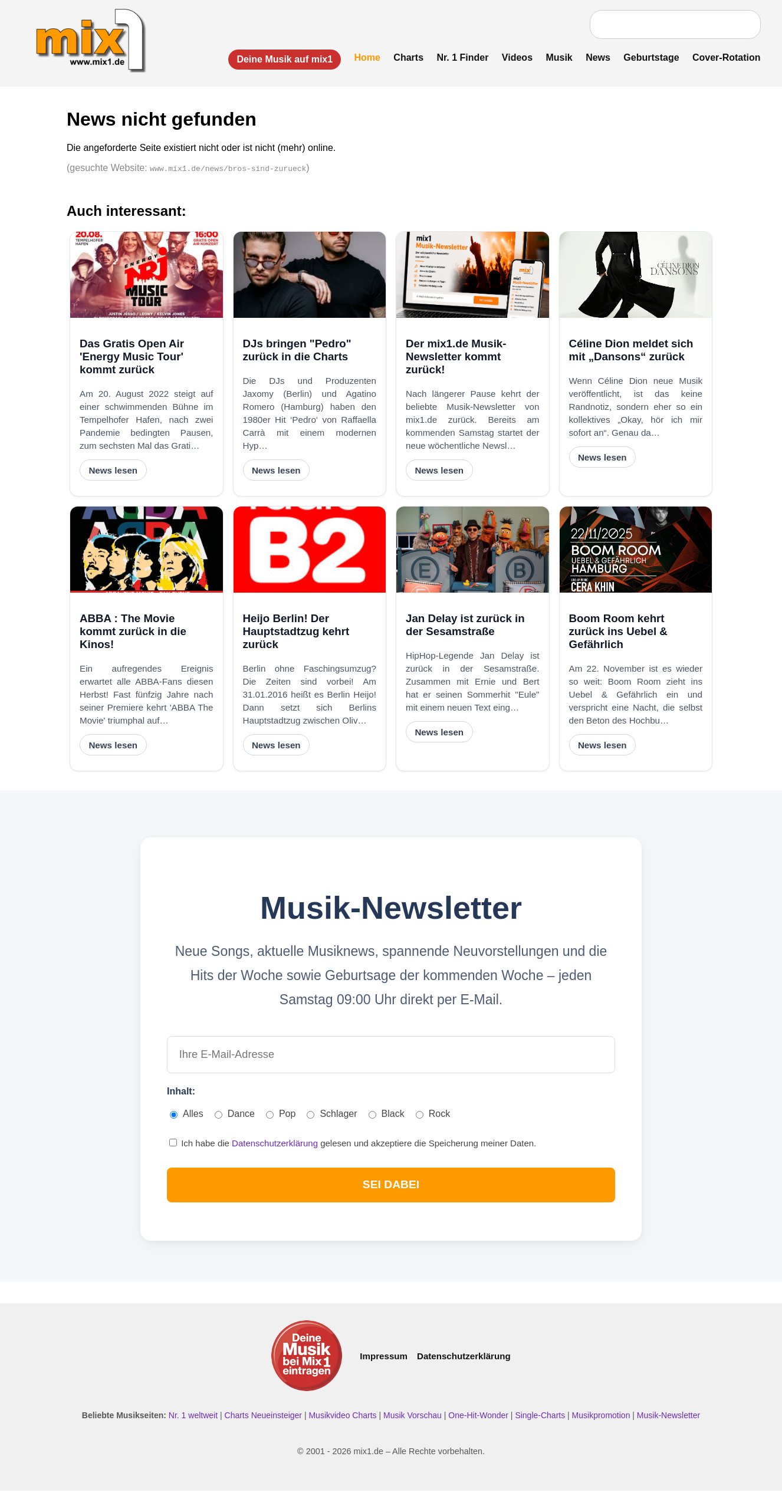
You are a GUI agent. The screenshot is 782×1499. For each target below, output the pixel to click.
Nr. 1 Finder (459, 57)
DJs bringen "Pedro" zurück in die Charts (297, 351)
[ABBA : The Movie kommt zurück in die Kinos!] (146, 551)
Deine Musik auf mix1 (282, 59)
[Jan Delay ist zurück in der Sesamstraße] (472, 551)
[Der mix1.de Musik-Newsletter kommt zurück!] (472, 277)
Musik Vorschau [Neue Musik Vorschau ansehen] (413, 1423)
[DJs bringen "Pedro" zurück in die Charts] (310, 277)
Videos (513, 57)
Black (387, 1119)
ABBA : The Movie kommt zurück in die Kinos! (133, 633)
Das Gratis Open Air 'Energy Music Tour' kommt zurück (132, 358)
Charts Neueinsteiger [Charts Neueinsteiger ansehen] (264, 1423)
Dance (235, 1119)
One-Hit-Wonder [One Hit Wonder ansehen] (479, 1423)
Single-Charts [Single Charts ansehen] (541, 1423)
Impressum (384, 1364)
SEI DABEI (391, 1191)
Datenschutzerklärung (276, 1148)
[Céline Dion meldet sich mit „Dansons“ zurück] (636, 277)
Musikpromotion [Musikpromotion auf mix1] (602, 1423)
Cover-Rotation (723, 57)
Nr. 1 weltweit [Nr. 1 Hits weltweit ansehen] (194, 1423)
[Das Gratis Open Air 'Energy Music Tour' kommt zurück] (146, 277)
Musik (556, 57)
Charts (405, 57)
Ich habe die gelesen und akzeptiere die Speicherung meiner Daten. (352, 1148)
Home (364, 57)
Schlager (332, 1119)
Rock (433, 1119)
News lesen (112, 472)
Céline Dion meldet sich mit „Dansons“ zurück (631, 351)
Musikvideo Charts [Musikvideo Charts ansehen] (343, 1423)
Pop (280, 1119)
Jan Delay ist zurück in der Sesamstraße (465, 626)
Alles (186, 1119)
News (595, 57)
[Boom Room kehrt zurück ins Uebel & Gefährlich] (636, 551)
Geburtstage (648, 57)
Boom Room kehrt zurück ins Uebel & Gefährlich (618, 633)
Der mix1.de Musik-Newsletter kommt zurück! (456, 358)
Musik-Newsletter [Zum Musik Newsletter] (668, 1423)
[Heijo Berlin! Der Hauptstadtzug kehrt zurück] (310, 551)
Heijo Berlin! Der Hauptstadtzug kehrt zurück (296, 633)
